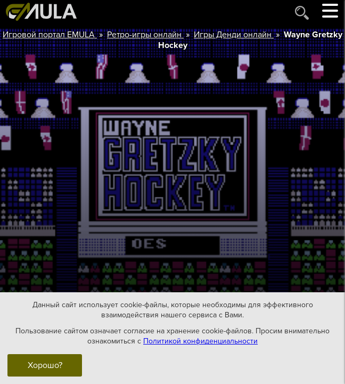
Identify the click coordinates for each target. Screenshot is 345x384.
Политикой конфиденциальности (200, 341)
